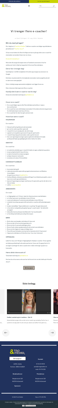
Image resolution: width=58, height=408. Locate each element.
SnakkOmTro (24, 175)
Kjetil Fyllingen (22, 38)
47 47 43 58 (42, 369)
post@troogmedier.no (40, 366)
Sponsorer (17, 386)
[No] (56, 404)
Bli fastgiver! (17, 358)
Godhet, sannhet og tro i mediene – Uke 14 (19, 317)
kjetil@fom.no (30, 95)
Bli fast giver (29, 268)
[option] (29, 307)
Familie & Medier (20, 46)
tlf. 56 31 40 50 (40, 364)
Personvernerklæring (30, 405)
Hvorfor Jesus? (18, 49)
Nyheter (40, 38)
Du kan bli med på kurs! (12, 59)
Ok (23, 405)
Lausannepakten (16, 185)
